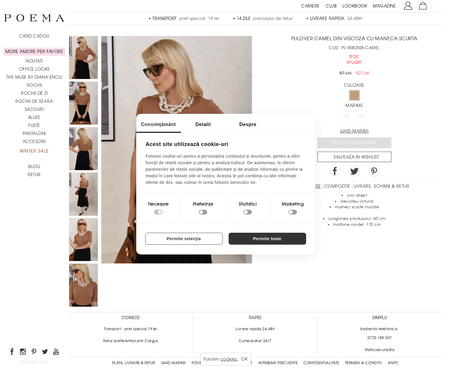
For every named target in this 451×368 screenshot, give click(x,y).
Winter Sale (34, 151)
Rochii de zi (34, 93)
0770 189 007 (380, 338)
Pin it (374, 171)
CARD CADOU (34, 36)
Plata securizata (379, 350)
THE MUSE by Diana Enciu (34, 77)
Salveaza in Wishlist (356, 157)
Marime (354, 105)
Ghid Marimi (173, 363)
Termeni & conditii (363, 363)
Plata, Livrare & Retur (133, 363)
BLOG (34, 166)
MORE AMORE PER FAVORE (34, 51)
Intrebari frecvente (278, 363)
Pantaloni (34, 133)
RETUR (34, 174)
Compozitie (337, 186)
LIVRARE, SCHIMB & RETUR (382, 186)
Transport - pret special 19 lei (130, 329)
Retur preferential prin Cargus (130, 341)
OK (244, 359)
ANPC (393, 363)
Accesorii (34, 141)
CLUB (331, 6)
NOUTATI (34, 61)
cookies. (229, 359)
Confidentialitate (321, 363)
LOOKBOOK (354, 6)
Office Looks (34, 69)
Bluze (34, 117)
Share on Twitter (354, 171)
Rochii (34, 85)
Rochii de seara (34, 101)
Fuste (34, 125)
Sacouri (34, 109)
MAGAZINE (384, 6)
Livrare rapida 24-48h (255, 329)
